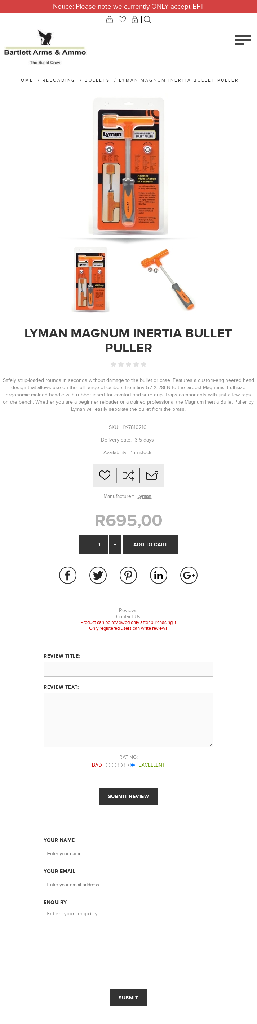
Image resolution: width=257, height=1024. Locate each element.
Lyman (144, 496)
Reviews (128, 610)
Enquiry (55, 902)
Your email (59, 871)
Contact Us (128, 617)
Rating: (128, 757)
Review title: (62, 656)
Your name (59, 840)
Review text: (61, 687)
